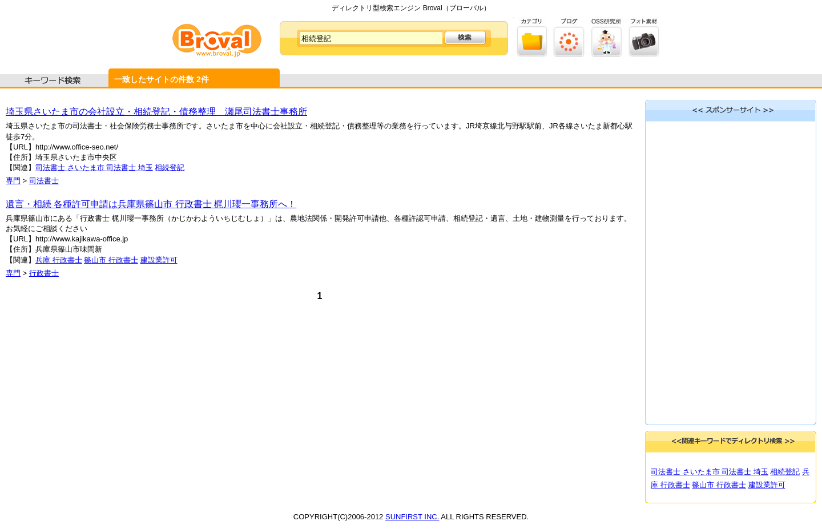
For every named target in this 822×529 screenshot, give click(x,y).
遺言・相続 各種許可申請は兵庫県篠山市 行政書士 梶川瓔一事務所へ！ (151, 204)
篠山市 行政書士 (111, 260)
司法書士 (44, 180)
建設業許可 (159, 260)
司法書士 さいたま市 (70, 167)
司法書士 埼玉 (129, 167)
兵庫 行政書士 (58, 260)
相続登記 (169, 167)
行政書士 (44, 273)
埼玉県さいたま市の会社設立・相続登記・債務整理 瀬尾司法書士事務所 (156, 111)
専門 (13, 180)
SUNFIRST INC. (412, 516)
